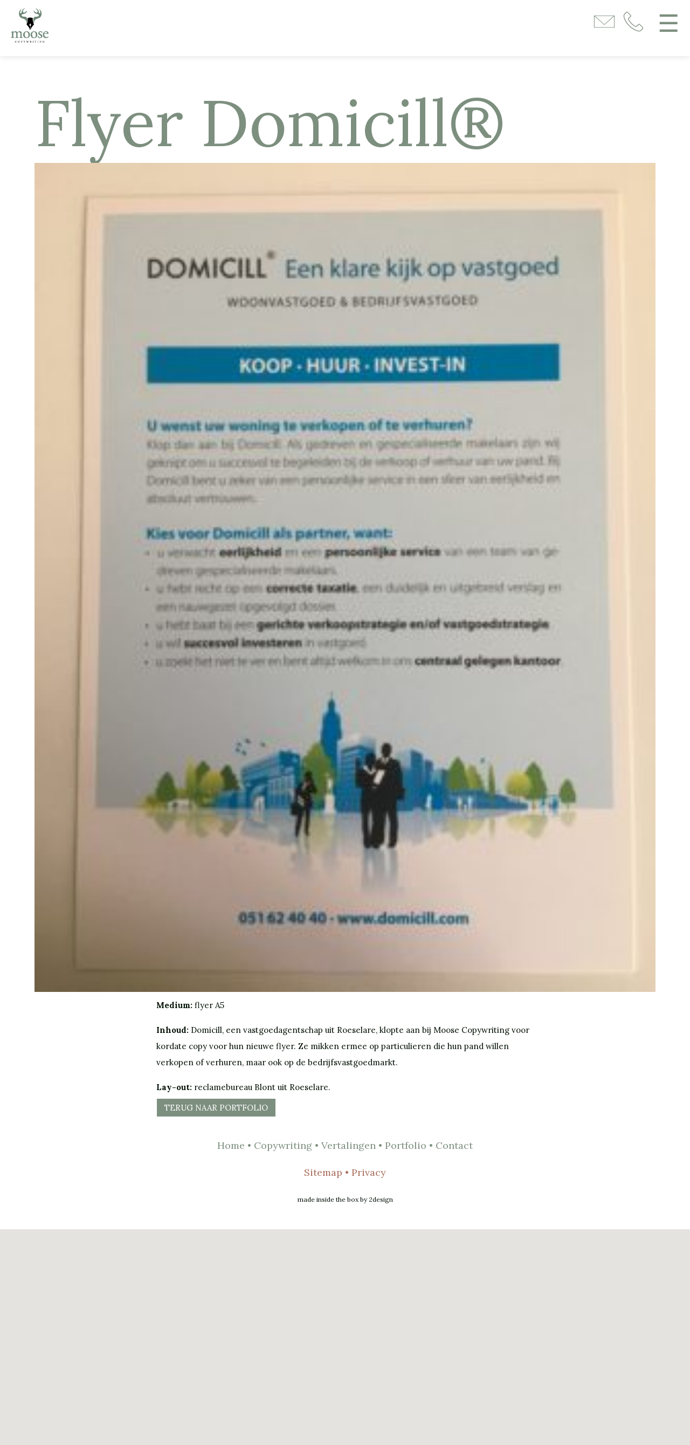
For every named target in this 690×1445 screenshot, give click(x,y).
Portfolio (405, 1145)
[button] (345, 1330)
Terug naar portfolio (216, 1107)
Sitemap (323, 1172)
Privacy (368, 1172)
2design (381, 1199)
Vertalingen (348, 1145)
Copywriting (283, 1145)
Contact (454, 1145)
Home (231, 1145)
